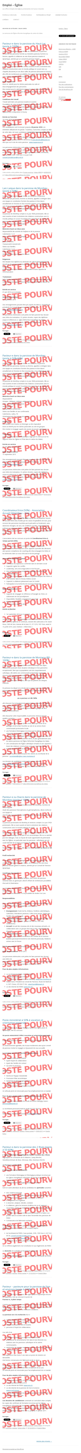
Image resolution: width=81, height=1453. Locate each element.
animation (9, 1004)
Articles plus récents (44, 1441)
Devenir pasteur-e (61, 15)
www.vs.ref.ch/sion (12, 1390)
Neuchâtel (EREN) (64, 57)
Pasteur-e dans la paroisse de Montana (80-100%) (27, 659)
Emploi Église (32, 1007)
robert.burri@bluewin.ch (36, 984)
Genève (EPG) (63, 54)
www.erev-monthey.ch (43, 979)
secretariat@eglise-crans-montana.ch (22, 756)
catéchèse (16, 1004)
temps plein (12, 1007)
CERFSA (61, 64)
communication (25, 1004)
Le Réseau (6, 20)
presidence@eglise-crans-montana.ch (15, 764)
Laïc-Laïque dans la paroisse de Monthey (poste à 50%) (25, 189)
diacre (33, 1004)
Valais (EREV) (38, 172)
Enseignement (39, 1004)
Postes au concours (9, 15)
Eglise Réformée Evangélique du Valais (17, 175)
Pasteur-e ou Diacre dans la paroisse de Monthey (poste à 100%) (24, 798)
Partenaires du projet (43, 15)
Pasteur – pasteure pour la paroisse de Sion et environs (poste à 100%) (26, 1288)
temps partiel (29, 1131)
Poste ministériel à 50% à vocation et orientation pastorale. (23, 1021)
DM (60, 69)
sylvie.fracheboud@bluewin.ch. (13, 310)
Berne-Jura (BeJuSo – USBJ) (67, 49)
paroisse (9, 1273)
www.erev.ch (28, 987)
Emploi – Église (12, 5)
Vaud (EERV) (62, 62)
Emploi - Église (63, 28)
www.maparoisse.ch (36, 142)
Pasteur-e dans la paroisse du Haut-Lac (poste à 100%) (24, 45)
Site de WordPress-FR (66, 89)
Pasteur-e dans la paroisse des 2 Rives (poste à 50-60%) (27, 1148)
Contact (16, 20)
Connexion (62, 82)
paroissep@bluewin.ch (10, 1104)
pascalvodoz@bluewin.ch (41, 140)
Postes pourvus (26, 15)
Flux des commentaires (66, 87)
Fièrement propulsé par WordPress (13, 1449)
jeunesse (48, 1004)
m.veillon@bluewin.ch (34, 1114)
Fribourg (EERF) (63, 52)
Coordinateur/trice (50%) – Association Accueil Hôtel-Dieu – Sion (24, 512)
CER (60, 67)
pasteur (8, 784)
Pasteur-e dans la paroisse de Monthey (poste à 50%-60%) (24, 357)
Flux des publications (65, 84)
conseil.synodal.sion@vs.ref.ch (13, 157)
